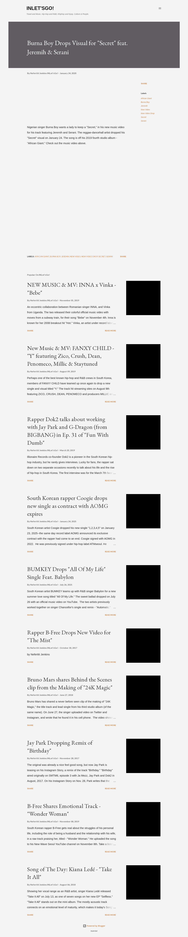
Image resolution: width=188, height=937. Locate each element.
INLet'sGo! (40, 8)
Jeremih (144, 106)
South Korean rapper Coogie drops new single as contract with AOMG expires (67, 505)
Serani (143, 121)
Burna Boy (145, 102)
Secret (143, 117)
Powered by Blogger (94, 926)
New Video (145, 110)
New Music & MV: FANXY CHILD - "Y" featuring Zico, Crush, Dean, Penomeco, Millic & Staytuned (70, 355)
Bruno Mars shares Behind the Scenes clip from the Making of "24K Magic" (70, 683)
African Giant (146, 98)
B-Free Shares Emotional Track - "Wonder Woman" (64, 810)
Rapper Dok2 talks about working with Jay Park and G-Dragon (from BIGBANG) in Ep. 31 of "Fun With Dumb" (68, 430)
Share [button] (144, 83)
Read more (110, 330)
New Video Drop (148, 113)
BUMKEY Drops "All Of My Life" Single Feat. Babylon (66, 573)
